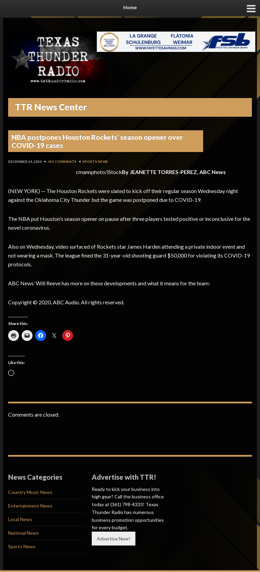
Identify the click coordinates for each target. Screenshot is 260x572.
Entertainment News (30, 506)
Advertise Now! (113, 538)
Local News (20, 519)
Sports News (95, 161)
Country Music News (30, 492)
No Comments (62, 161)
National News (23, 533)
